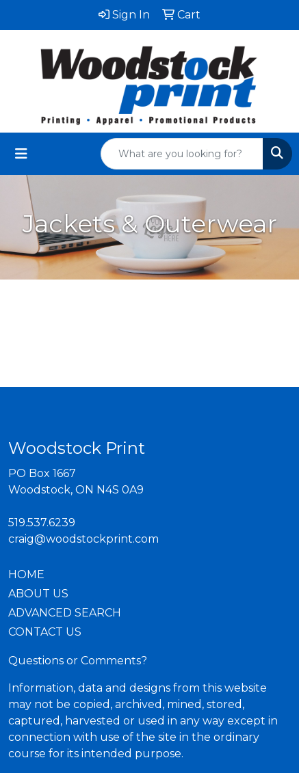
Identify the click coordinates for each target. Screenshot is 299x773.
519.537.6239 (41, 522)
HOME (26, 574)
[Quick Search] (182, 153)
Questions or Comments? (77, 660)
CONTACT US (44, 631)
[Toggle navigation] (21, 153)
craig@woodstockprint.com (83, 538)
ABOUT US (38, 593)
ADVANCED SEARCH (64, 612)
